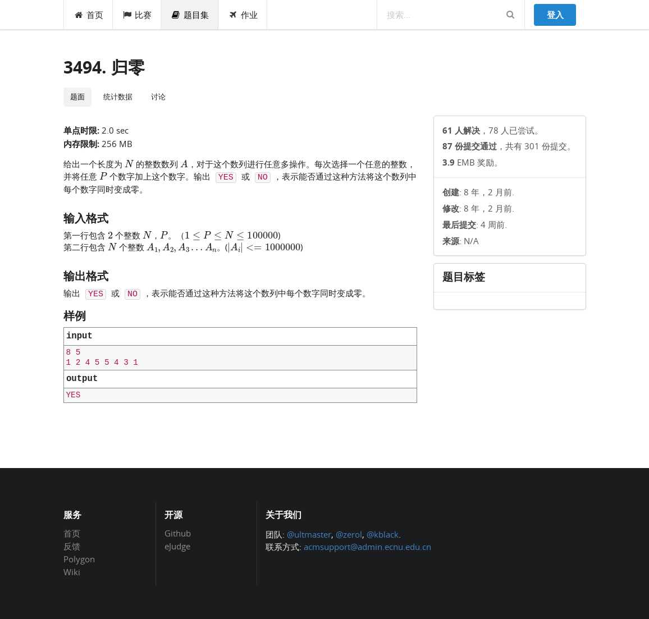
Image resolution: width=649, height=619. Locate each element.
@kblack (383, 534)
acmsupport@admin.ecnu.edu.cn (367, 546)
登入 (555, 14)
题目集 (190, 14)
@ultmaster (309, 534)
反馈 (71, 546)
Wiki (71, 571)
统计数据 (117, 96)
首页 (88, 14)
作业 (243, 14)
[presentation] (129, 163)
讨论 (158, 96)
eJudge (177, 545)
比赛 (137, 14)
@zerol (349, 534)
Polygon (79, 559)
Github (177, 534)
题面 (77, 96)
